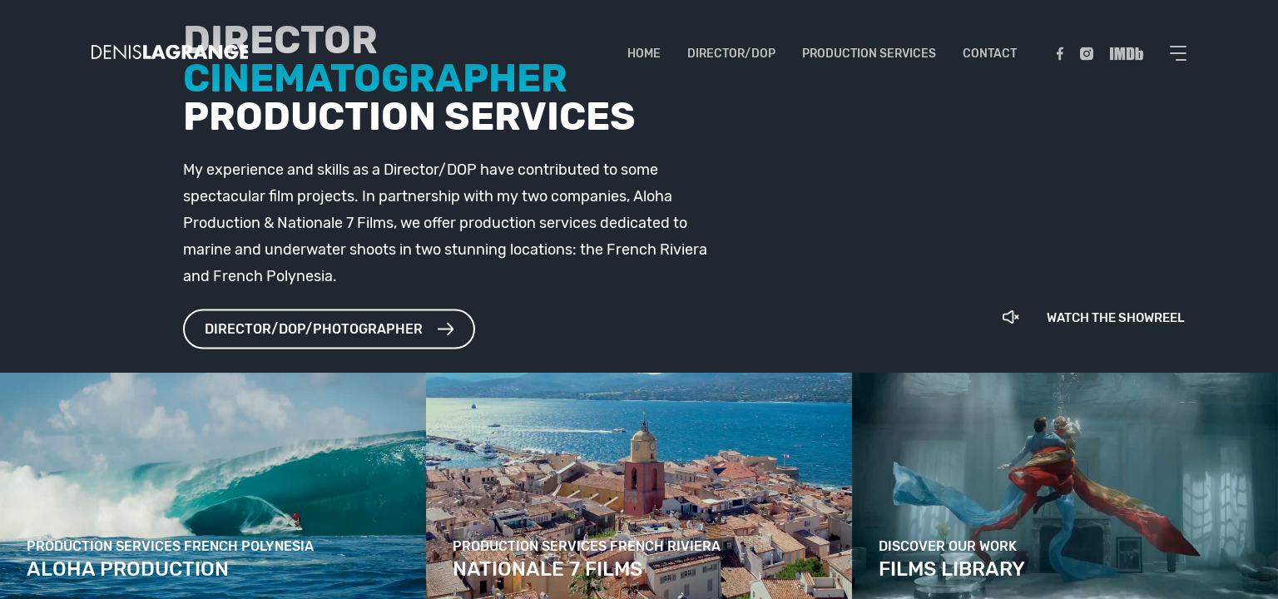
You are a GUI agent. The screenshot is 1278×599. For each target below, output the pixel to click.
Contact (990, 54)
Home (644, 54)
